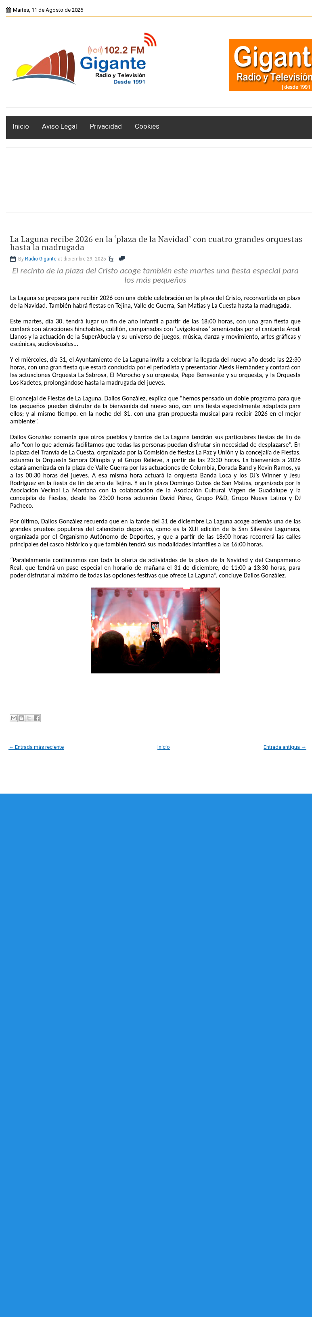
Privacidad (106, 126)
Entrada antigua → (285, 747)
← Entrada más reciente (36, 747)
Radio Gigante (41, 259)
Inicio (21, 126)
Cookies (147, 126)
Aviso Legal (59, 126)
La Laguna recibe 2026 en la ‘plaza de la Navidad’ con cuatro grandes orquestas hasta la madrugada (156, 243)
